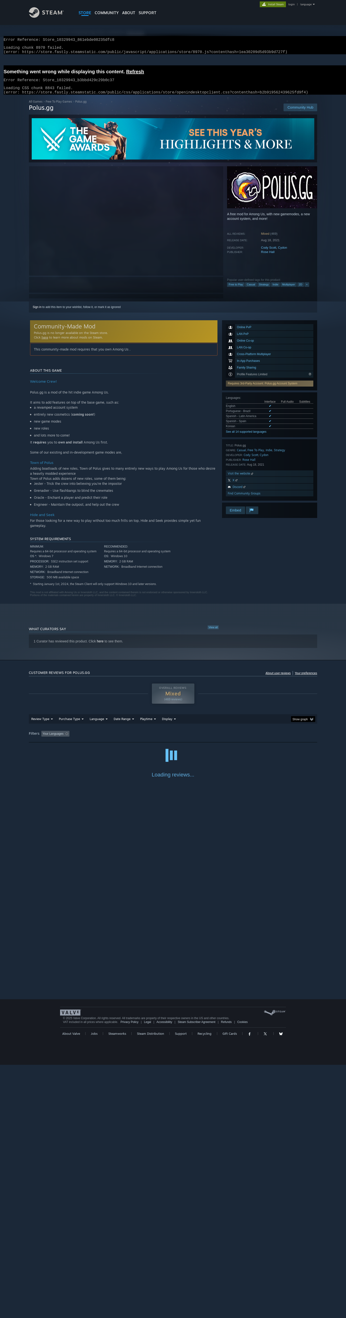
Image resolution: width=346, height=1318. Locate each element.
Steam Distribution (150, 1287)
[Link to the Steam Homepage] (50, 16)
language (306, 4)
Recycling (204, 1287)
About (128, 12)
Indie (275, 290)
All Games (36, 107)
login (291, 4)
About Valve (71, 1287)
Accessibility (164, 1275)
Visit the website (241, 479)
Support (181, 1287)
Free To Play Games (59, 107)
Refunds (226, 1275)
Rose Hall (267, 257)
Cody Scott (268, 253)
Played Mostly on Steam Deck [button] (173, 739)
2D (300, 290)
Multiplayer (288, 290)
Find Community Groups (244, 499)
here (45, 343)
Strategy (264, 290)
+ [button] (307, 290)
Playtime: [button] (139, 739)
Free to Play (236, 290)
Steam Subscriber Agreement (197, 1275)
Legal (147, 1275)
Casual (251, 290)
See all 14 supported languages (246, 437)
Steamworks (117, 1287)
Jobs (94, 1287)
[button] (45, 739)
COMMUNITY (107, 12)
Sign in (37, 312)
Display (167, 725)
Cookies (242, 1275)
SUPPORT (147, 12)
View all (213, 633)
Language (97, 725)
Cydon (282, 253)
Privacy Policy (129, 1275)
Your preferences (306, 679)
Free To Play (255, 456)
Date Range (122, 725)
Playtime (146, 725)
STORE (85, 12)
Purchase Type (69, 725)
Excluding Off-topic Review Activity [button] (102, 739)
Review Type (40, 725)
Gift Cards (229, 1287)
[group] (173, 740)
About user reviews (278, 679)
